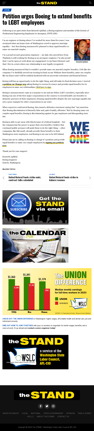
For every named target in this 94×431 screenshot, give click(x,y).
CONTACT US (63, 416)
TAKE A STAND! (84, 413)
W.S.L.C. (30, 416)
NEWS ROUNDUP (11, 413)
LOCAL (25, 413)
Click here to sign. (43, 87)
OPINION (70, 413)
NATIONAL (36, 413)
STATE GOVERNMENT (53, 413)
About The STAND (46, 416)
